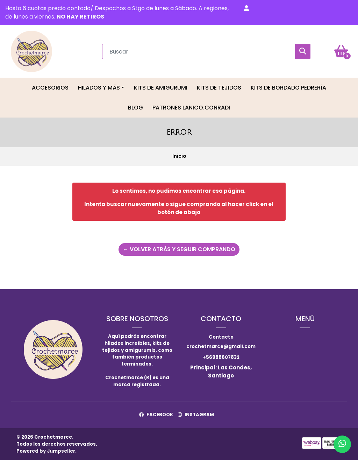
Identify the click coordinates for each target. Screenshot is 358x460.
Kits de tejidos (219, 88)
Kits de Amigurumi (160, 88)
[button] (246, 8)
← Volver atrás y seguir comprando (179, 249)
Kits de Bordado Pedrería (288, 88)
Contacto (221, 337)
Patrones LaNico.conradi (191, 108)
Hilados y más (99, 88)
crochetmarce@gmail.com (221, 346)
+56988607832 (221, 357)
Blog (135, 108)
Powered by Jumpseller (45, 451)
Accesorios (50, 88)
